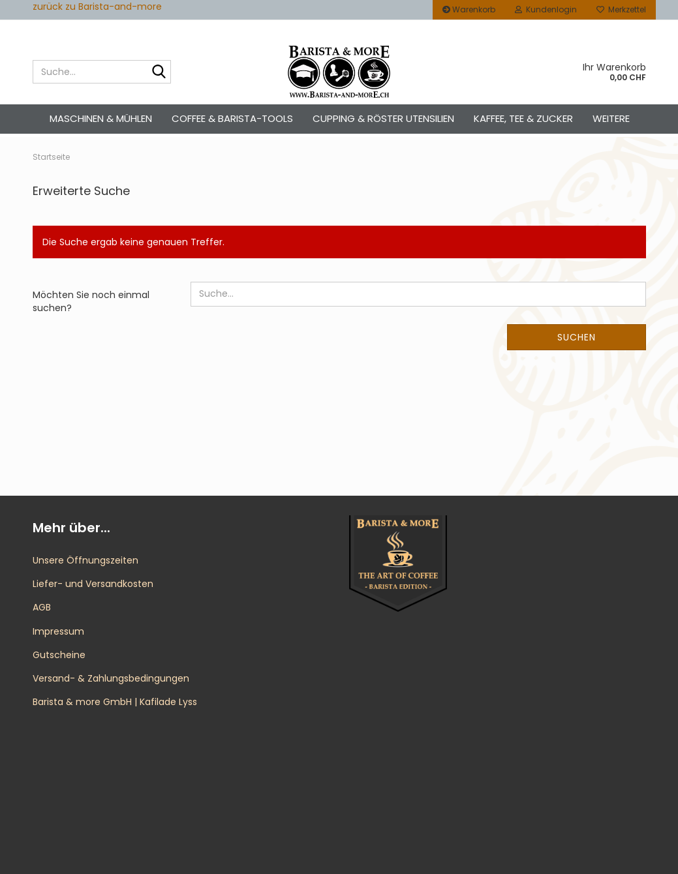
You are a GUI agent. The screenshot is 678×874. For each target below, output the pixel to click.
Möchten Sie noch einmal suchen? (91, 301)
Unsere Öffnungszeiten (85, 560)
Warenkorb (468, 9)
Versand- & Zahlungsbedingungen (111, 678)
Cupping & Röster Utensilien (383, 118)
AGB (42, 607)
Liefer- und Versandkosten (93, 583)
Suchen (576, 337)
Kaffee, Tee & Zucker (523, 118)
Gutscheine (59, 654)
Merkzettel (621, 9)
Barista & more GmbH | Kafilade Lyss (115, 701)
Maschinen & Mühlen (101, 118)
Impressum (58, 631)
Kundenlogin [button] (546, 9)
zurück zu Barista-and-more (97, 6)
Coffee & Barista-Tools (232, 118)
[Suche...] (158, 72)
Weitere (611, 118)
